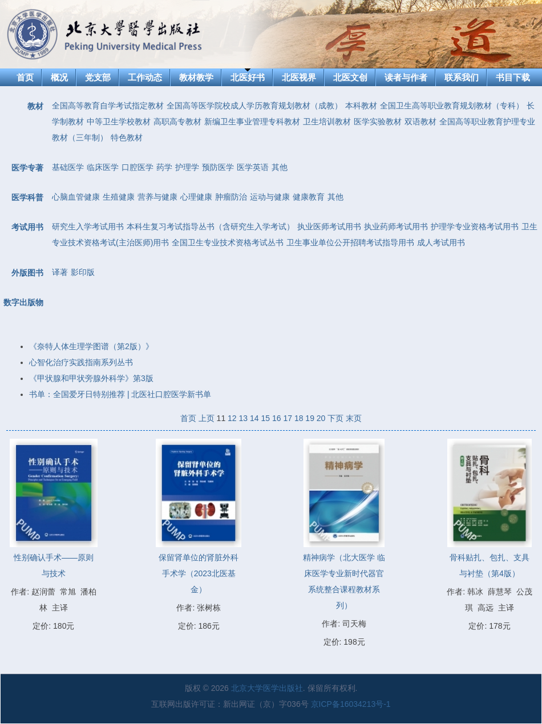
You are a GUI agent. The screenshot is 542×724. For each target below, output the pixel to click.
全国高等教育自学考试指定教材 (108, 105)
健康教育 (309, 196)
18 (299, 418)
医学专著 (27, 167)
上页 (207, 418)
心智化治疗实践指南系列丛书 (81, 362)
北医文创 (350, 77)
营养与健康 (157, 196)
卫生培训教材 (327, 121)
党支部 (98, 77)
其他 (280, 167)
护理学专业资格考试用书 (475, 226)
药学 (164, 167)
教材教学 (196, 77)
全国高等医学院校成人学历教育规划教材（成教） (254, 105)
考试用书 (27, 227)
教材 (35, 106)
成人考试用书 (441, 242)
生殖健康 (119, 196)
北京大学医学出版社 (267, 688)
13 (243, 418)
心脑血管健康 (76, 196)
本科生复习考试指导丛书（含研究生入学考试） (210, 226)
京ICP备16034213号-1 (351, 704)
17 (287, 418)
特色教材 (127, 137)
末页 (354, 418)
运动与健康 (270, 196)
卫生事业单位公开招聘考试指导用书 (350, 242)
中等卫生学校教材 (119, 121)
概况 (59, 77)
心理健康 (196, 196)
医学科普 (27, 197)
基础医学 (68, 167)
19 (309, 418)
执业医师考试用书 (329, 226)
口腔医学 (137, 167)
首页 (25, 77)
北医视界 (299, 77)
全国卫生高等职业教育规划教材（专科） (452, 105)
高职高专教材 (177, 121)
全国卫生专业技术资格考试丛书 (228, 242)
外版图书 (27, 272)
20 (321, 418)
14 (254, 418)
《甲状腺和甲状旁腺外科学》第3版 (91, 378)
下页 (335, 418)
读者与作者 (406, 77)
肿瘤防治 (231, 196)
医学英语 (253, 167)
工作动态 (145, 77)
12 (232, 418)
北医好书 (247, 77)
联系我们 (461, 77)
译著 (60, 272)
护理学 (187, 167)
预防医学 (218, 167)
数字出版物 (23, 302)
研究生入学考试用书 (88, 226)
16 (276, 418)
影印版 (83, 272)
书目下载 (513, 77)
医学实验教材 (378, 121)
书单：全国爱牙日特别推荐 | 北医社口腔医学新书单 (120, 394)
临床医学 (103, 167)
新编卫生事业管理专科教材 (252, 121)
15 (265, 418)
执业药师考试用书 (396, 226)
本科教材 (361, 105)
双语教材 (420, 121)
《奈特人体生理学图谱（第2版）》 (91, 346)
